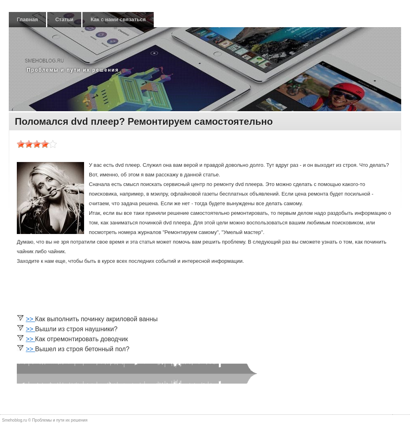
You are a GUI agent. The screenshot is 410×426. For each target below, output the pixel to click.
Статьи (64, 19)
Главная (27, 19)
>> (30, 319)
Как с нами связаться (118, 19)
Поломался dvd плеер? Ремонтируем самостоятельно (144, 121)
